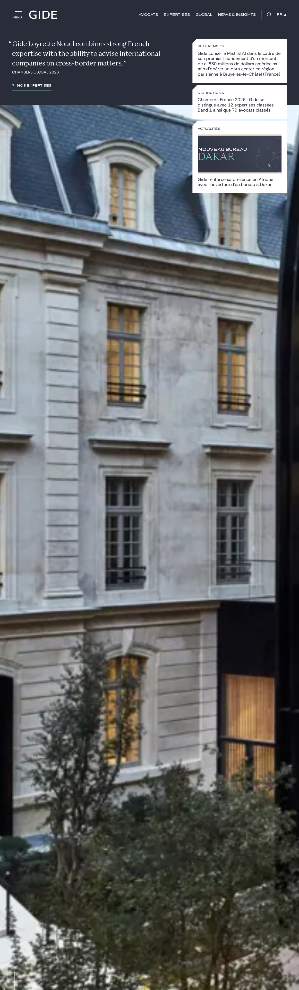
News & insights (237, 14)
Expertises (177, 14)
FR (281, 14)
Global (204, 14)
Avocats (148, 14)
